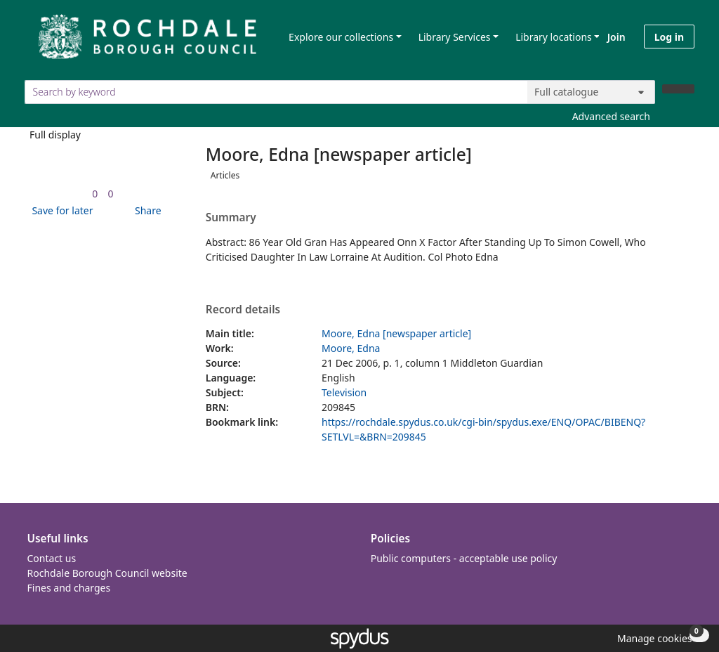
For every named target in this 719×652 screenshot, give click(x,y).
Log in (669, 37)
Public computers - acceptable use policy (464, 558)
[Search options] (591, 92)
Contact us (52, 558)
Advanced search (611, 116)
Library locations (553, 37)
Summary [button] (231, 217)
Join (616, 37)
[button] (60, 210)
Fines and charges (69, 587)
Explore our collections (341, 37)
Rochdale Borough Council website (107, 573)
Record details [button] (243, 310)
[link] (95, 193)
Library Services (454, 37)
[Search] (678, 88)
